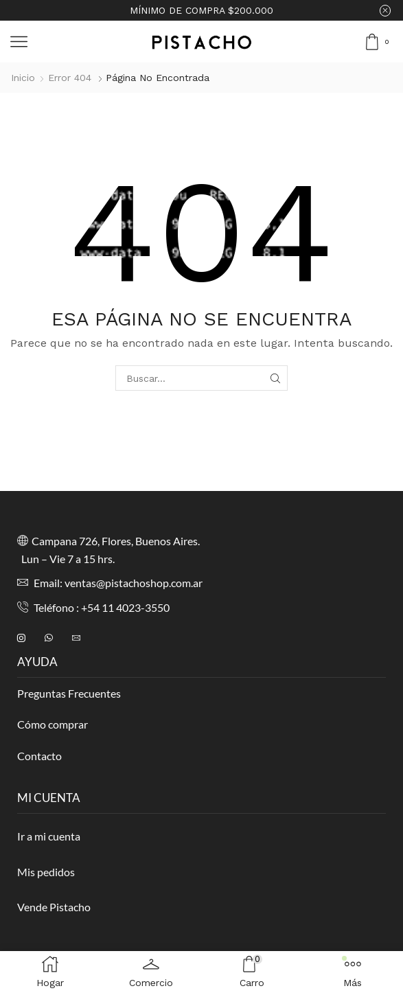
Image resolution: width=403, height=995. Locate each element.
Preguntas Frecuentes (69, 693)
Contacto (39, 755)
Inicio (23, 77)
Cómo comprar (52, 724)
